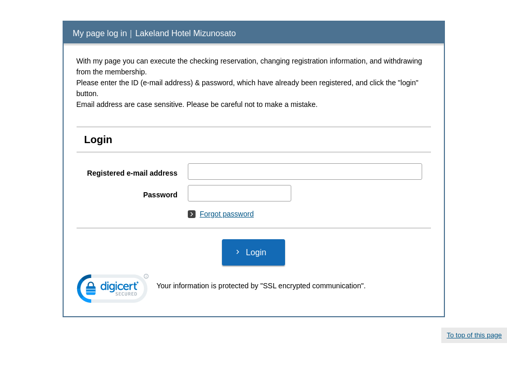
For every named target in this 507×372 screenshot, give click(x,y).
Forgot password (221, 214)
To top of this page (474, 335)
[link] (113, 290)
